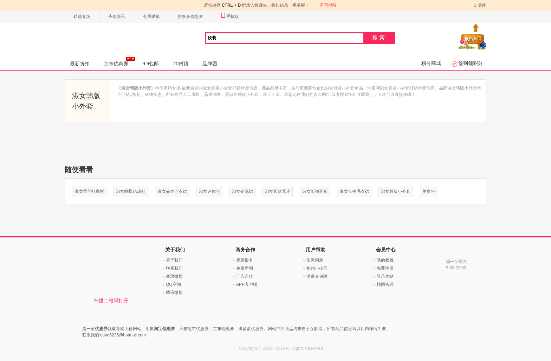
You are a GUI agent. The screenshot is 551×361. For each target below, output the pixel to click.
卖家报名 (244, 260)
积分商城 (431, 63)
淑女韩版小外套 (395, 191)
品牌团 (209, 63)
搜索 (379, 38)
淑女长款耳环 (277, 191)
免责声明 (244, 268)
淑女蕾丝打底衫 (89, 191)
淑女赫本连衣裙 (172, 191)
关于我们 (174, 260)
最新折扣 (80, 63)
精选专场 (81, 16)
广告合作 (244, 276)
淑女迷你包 (209, 191)
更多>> (429, 191)
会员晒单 (151, 16)
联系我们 (174, 268)
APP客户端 (246, 284)
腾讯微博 (174, 292)
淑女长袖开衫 (315, 191)
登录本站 (385, 276)
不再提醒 (328, 5)
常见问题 (314, 260)
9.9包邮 (150, 63)
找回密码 (385, 284)
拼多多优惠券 (190, 16)
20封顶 (180, 63)
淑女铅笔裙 (242, 191)
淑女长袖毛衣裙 (354, 191)
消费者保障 (317, 276)
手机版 (230, 17)
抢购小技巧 (317, 268)
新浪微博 (174, 276)
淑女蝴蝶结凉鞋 (130, 191)
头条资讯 (116, 16)
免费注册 (385, 268)
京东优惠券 (119, 61)
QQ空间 (173, 284)
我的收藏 (385, 260)
